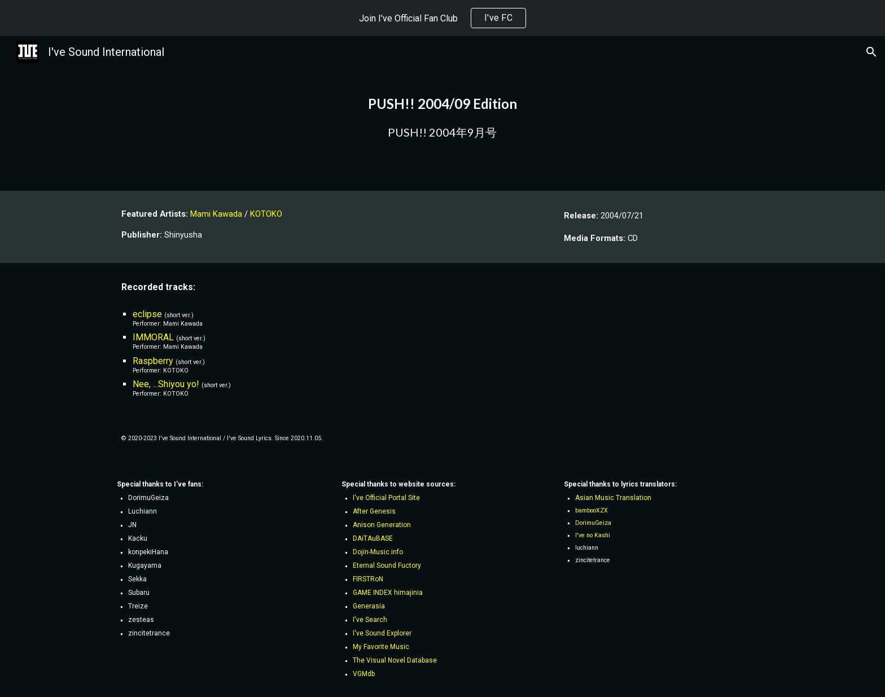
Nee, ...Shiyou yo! (166, 384)
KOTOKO (266, 214)
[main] (442, 113)
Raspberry (153, 361)
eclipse (147, 314)
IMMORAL (153, 337)
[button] (871, 51)
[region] (442, 18)
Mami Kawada (216, 214)
